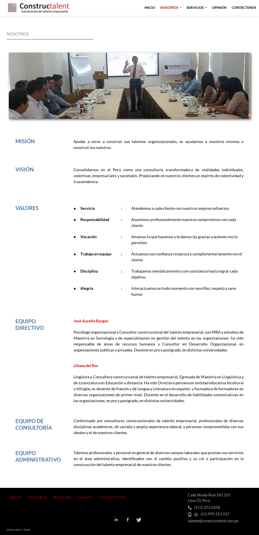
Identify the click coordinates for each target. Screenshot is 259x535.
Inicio (149, 7)
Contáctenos (244, 7)
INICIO (15, 497)
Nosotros (169, 7)
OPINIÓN (85, 497)
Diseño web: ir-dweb (18, 529)
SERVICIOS (62, 497)
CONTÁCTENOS (112, 497)
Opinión (219, 7)
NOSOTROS (37, 497)
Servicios (195, 7)
